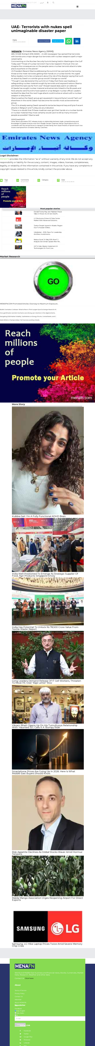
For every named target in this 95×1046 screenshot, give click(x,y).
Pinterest (25, 1042)
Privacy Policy (20, 996)
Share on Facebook (44, 45)
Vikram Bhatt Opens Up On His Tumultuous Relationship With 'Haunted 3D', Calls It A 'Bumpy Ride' (44, 729)
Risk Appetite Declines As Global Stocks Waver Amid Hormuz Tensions (47, 856)
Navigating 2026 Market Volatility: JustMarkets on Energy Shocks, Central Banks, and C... (28, 320)
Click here (29, 981)
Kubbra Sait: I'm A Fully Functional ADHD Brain (39, 520)
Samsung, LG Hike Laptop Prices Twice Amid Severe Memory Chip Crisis (47, 947)
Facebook (25, 1033)
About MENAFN (20, 1005)
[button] (47, 2)
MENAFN (16, 55)
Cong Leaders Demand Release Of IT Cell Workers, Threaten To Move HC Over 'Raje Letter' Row (46, 685)
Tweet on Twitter (58, 45)
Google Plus (26, 1039)
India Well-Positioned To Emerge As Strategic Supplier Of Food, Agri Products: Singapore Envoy (45, 578)
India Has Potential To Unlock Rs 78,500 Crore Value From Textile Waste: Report (45, 631)
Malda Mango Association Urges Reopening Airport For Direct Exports (47, 901)
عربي (42, 2)
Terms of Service (20, 993)
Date (15, 44)
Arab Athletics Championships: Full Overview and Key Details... (20, 323)
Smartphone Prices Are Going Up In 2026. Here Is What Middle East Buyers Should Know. (43, 775)
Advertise (18, 1002)
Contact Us (19, 999)
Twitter (24, 1036)
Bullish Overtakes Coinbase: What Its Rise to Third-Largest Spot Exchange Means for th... (28, 313)
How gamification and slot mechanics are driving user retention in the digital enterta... (28, 317)
